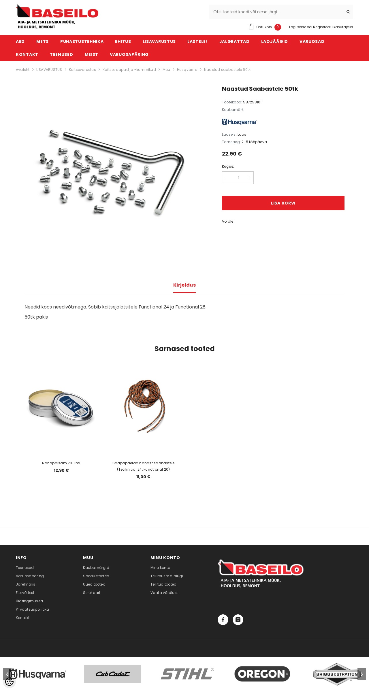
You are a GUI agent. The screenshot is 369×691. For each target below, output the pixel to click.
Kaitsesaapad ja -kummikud (129, 69)
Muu (166, 69)
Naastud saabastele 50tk (227, 69)
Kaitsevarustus (82, 69)
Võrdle (227, 221)
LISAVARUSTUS (49, 69)
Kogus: (228, 166)
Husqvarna (187, 69)
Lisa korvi (283, 203)
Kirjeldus (184, 285)
